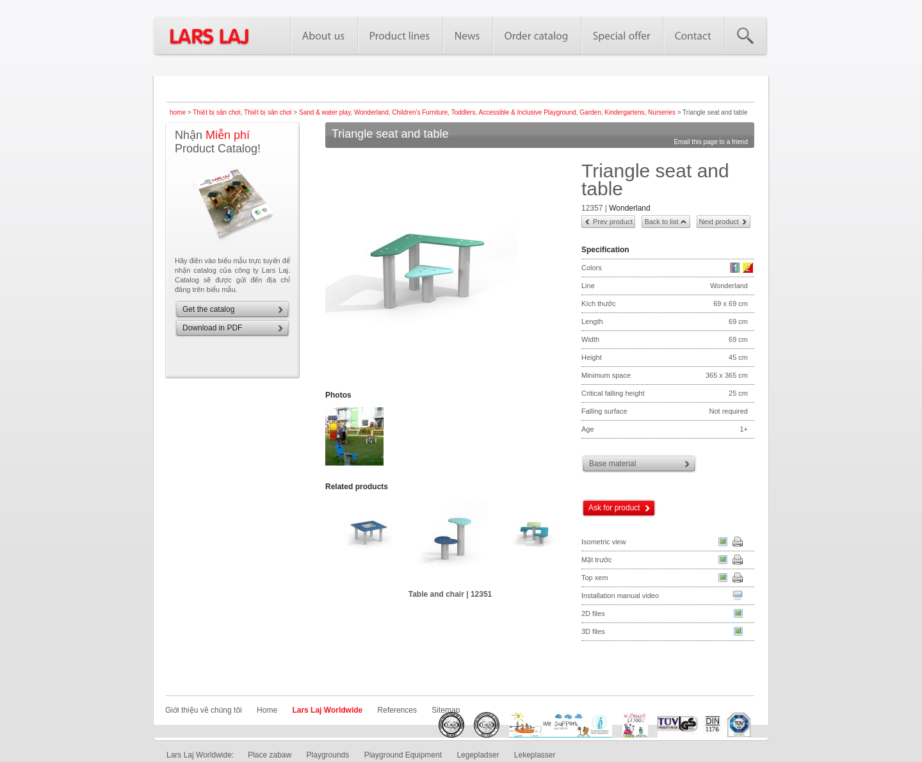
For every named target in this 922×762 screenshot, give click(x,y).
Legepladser (478, 754)
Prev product (613, 221)
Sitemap (446, 710)
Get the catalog (208, 309)
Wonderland (371, 112)
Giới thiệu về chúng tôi (203, 710)
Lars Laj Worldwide (327, 710)
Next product (719, 221)
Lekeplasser (535, 754)
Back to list (661, 221)
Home (267, 710)
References (397, 710)
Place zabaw (269, 754)
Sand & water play (324, 112)
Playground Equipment (403, 754)
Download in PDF (212, 327)
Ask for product (614, 507)
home (178, 112)
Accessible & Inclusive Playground (527, 112)
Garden (590, 112)
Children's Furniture (420, 112)
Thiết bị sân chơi (216, 112)
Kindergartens (624, 112)
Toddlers (463, 112)
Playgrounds (328, 754)
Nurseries (661, 112)
